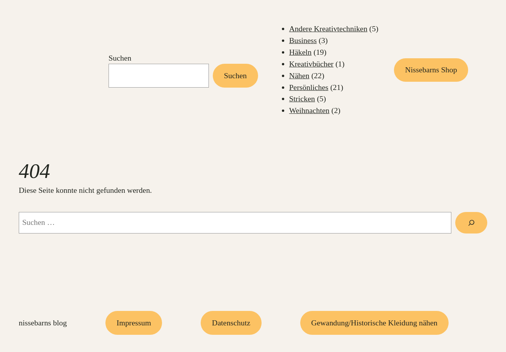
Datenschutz (231, 322)
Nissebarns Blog (43, 322)
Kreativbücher (311, 63)
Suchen (120, 58)
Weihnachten (309, 110)
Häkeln (300, 52)
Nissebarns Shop (431, 69)
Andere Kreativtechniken (328, 28)
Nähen (299, 75)
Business (303, 40)
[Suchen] (471, 222)
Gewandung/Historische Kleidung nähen (374, 322)
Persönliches (308, 87)
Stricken (302, 98)
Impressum (134, 322)
